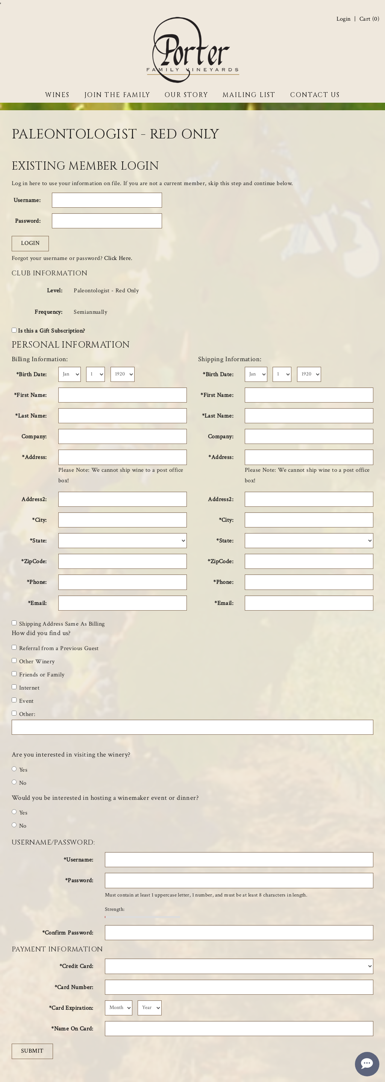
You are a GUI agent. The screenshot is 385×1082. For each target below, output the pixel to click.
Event (23, 701)
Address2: (34, 499)
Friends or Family (38, 675)
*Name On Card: (72, 1029)
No (19, 783)
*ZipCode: (34, 561)
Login (343, 19)
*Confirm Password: (68, 933)
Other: (23, 714)
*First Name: (30, 395)
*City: (39, 520)
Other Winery (33, 662)
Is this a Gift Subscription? (51, 331)
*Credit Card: (76, 966)
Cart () (369, 19)
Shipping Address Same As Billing (58, 624)
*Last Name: (31, 416)
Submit (32, 1051)
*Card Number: (74, 987)
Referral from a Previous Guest (55, 648)
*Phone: (37, 582)
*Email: (37, 603)
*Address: (34, 457)
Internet (25, 688)
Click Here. (118, 258)
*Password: (79, 880)
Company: (34, 437)
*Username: (79, 860)
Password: (28, 221)
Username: (27, 200)
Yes (19, 770)
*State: (38, 541)
